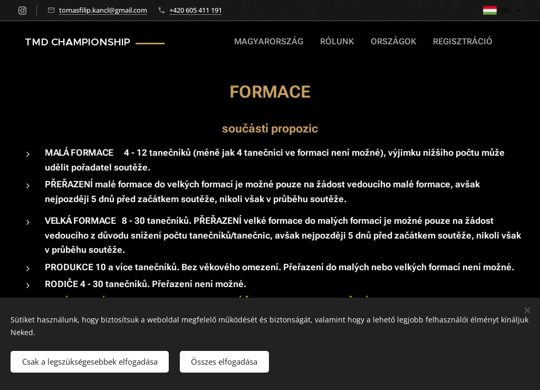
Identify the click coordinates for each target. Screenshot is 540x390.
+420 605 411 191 (195, 10)
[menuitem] (456, 43)
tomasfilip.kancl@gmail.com (103, 10)
